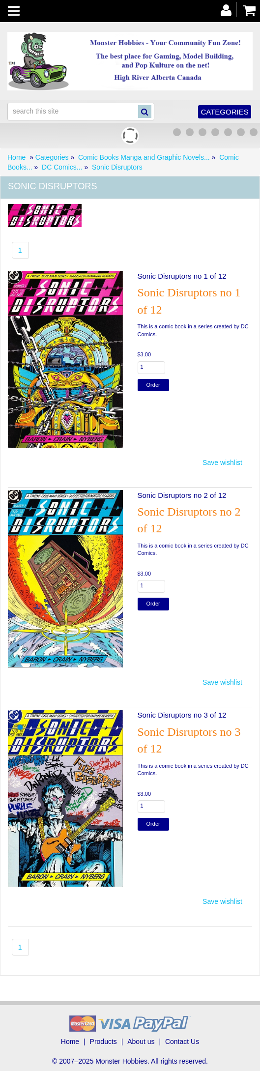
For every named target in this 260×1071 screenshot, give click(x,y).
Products (103, 1041)
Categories (224, 112)
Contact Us (182, 1041)
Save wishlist (222, 462)
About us (140, 1041)
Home (16, 157)
